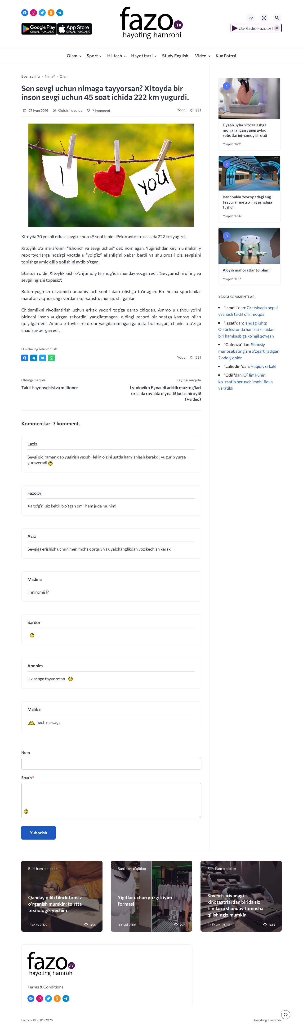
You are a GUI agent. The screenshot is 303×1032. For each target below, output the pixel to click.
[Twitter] (42, 12)
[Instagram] (33, 12)
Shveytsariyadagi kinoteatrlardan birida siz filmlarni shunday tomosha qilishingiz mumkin (235, 905)
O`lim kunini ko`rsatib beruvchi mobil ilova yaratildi (245, 381)
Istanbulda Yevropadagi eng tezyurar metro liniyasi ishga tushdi (247, 202)
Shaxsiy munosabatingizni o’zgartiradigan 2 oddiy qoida (248, 351)
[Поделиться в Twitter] (42, 358)
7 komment (98, 110)
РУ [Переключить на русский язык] (251, 18)
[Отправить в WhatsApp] (51, 358)
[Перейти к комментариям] (285, 1014)
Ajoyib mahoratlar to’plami (246, 270)
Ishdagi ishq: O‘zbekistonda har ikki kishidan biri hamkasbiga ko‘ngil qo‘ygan (246, 329)
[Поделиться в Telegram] (33, 358)
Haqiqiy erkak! (263, 366)
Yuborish (38, 832)
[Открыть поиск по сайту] (277, 17)
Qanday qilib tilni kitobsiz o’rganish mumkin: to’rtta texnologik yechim (55, 903)
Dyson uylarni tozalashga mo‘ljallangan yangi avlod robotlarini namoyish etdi (245, 130)
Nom (25, 752)
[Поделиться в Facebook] (24, 358)
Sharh (27, 777)
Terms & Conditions (45, 986)
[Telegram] (59, 12)
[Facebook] (24, 12)
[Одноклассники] (51, 12)
